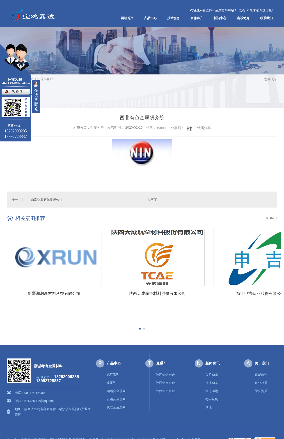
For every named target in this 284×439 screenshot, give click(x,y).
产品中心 (150, 18)
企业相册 (261, 381)
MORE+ (271, 218)
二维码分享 (202, 128)
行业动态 (211, 381)
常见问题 (211, 389)
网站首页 (127, 18)
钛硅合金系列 (116, 406)
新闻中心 (220, 18)
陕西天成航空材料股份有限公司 (153, 291)
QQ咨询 (16, 91)
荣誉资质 (261, 389)
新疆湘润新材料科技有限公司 (52, 291)
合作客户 (196, 18)
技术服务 (173, 18)
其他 (208, 406)
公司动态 (211, 373)
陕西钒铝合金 (165, 373)
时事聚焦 (211, 398)
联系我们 (266, 18)
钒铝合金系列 (116, 398)
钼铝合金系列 (116, 389)
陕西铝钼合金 (165, 381)
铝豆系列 (113, 373)
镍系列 (111, 381)
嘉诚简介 (243, 18)
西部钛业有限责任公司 (46, 199)
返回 (270, 79)
